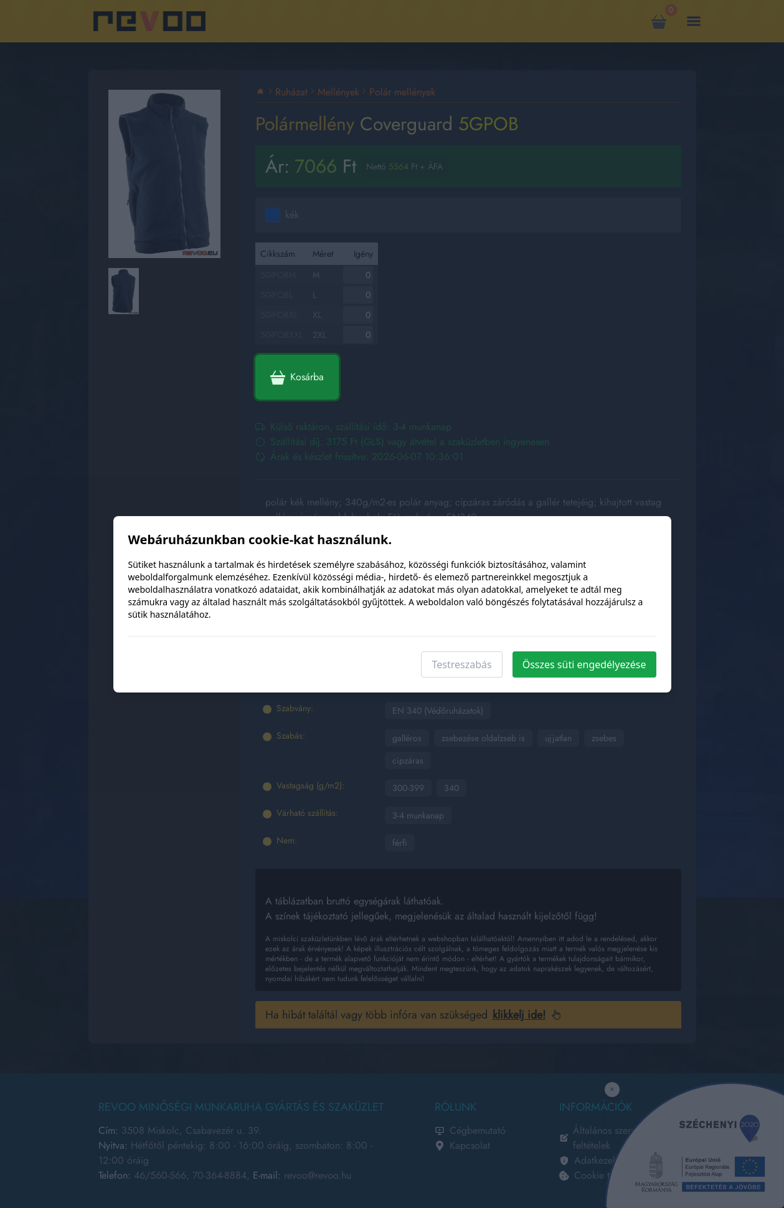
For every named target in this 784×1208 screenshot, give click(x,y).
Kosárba (297, 377)
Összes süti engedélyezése (584, 664)
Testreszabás (461, 664)
